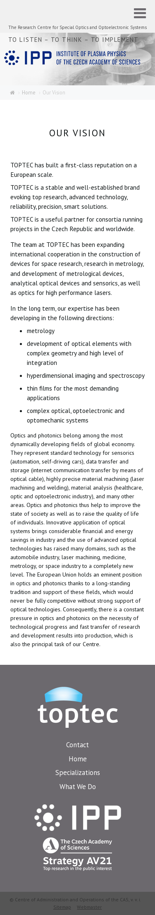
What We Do (78, 786)
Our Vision (54, 92)
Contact (77, 744)
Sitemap (62, 907)
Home (29, 92)
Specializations (77, 772)
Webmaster (89, 907)
